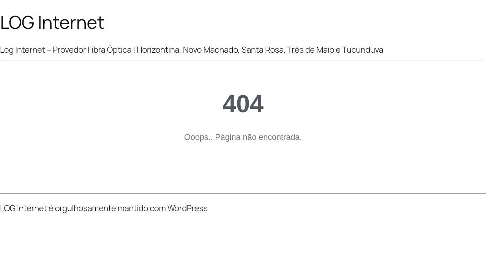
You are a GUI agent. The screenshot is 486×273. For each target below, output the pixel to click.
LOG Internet (52, 22)
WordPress (187, 208)
